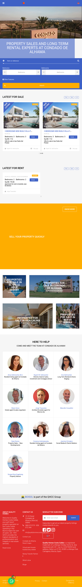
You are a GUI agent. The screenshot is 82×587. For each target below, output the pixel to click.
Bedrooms (6, 68)
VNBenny (71, 583)
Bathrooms (45, 68)
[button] (48, 536)
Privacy (37, 581)
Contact (44, 581)
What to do (27, 560)
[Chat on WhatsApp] (11, 581)
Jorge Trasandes (11, 191)
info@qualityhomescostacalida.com (37, 532)
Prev (66, 97)
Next (72, 97)
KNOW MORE (70, 209)
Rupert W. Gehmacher (13, 148)
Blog (24, 564)
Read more (7, 548)
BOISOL (29, 497)
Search (24, 85)
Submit (73, 518)
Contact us (27, 537)
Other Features (8, 79)
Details (34, 137)
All (77, 97)
